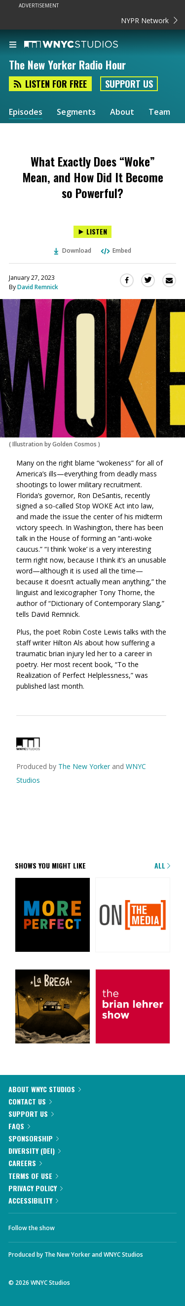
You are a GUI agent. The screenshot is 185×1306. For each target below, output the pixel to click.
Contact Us (30, 1101)
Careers (25, 1163)
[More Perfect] (52, 915)
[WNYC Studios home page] (83, 44)
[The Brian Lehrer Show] (133, 1007)
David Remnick (37, 287)
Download (72, 250)
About (122, 112)
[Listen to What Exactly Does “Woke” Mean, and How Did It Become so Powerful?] (92, 232)
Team (159, 112)
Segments (76, 112)
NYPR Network (149, 20)
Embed (115, 250)
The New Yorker (84, 766)
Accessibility (33, 1200)
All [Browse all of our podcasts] (162, 865)
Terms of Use (33, 1176)
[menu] (12, 45)
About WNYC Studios (44, 1089)
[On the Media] (133, 915)
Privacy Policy (35, 1188)
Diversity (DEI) (34, 1150)
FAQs (19, 1126)
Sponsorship (33, 1138)
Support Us (129, 83)
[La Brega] (52, 1007)
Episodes (25, 112)
